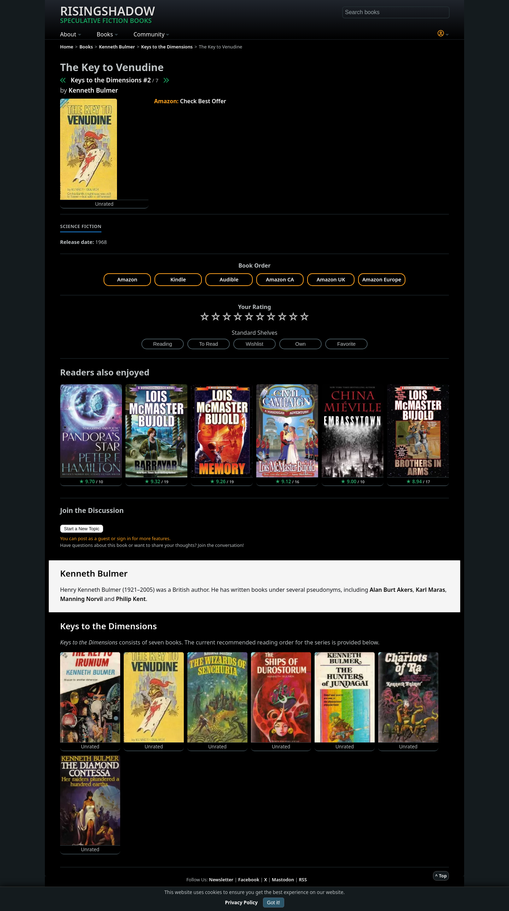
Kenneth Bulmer (93, 90)
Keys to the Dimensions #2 (111, 80)
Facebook (248, 879)
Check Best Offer (203, 101)
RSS (303, 879)
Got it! (273, 902)
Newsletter (221, 879)
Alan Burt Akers (391, 590)
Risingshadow (107, 14)
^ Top (441, 875)
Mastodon (283, 879)
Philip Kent (131, 599)
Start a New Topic (81, 528)
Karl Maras (430, 590)
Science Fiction (80, 226)
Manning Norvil (81, 599)
